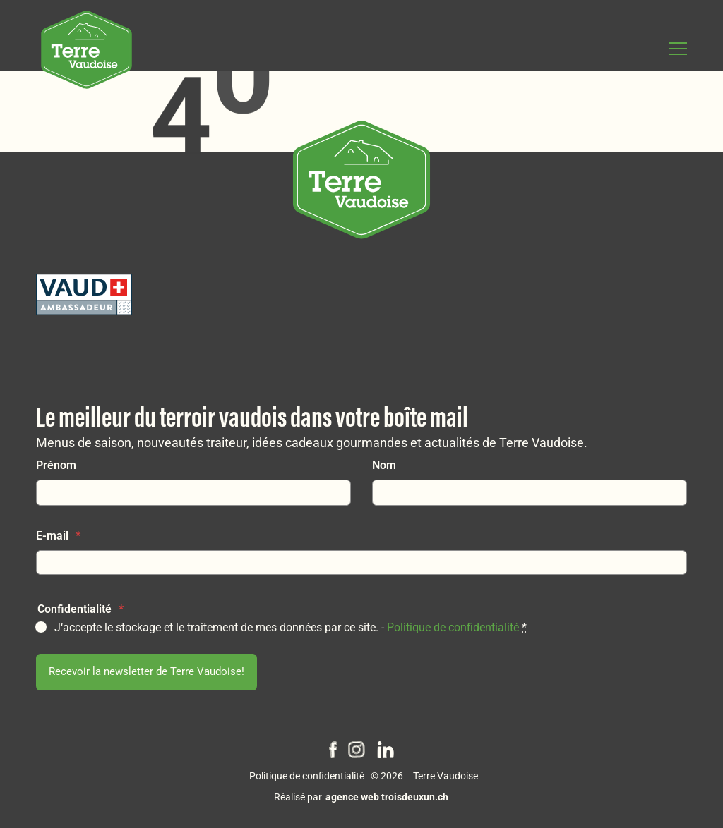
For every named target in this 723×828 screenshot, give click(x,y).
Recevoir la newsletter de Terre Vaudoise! (146, 671)
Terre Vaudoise (445, 776)
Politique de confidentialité (453, 627)
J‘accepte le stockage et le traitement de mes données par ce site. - (290, 627)
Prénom (56, 465)
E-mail (58, 535)
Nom (384, 465)
